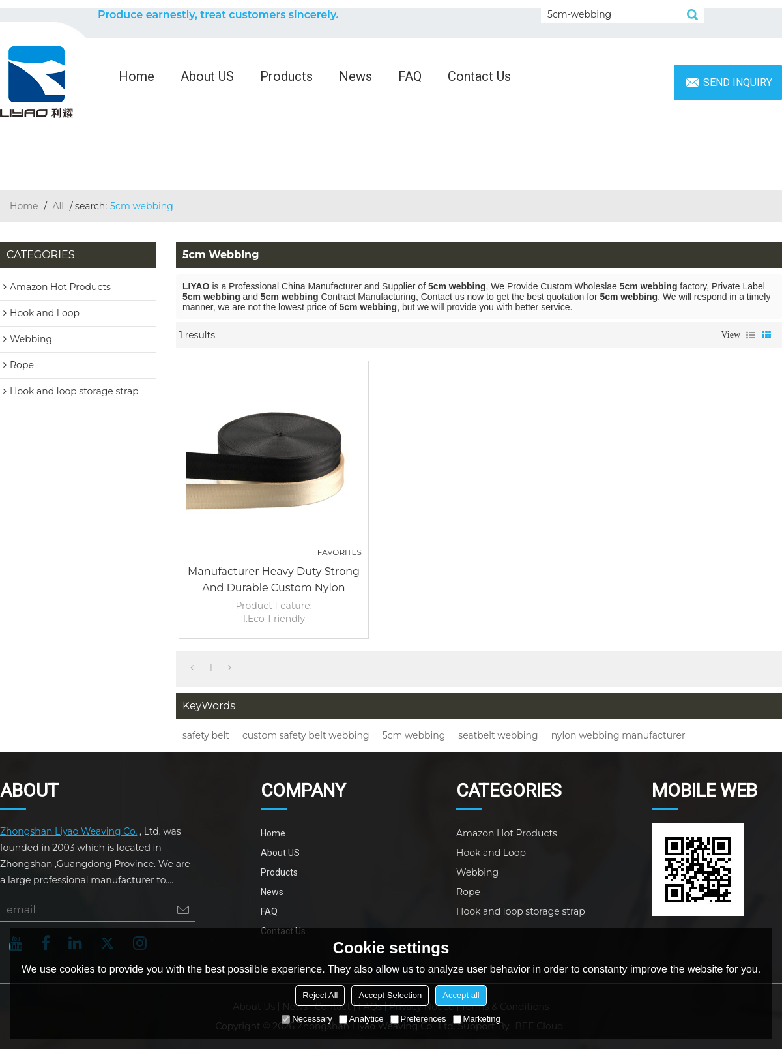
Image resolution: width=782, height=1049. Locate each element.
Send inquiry (737, 82)
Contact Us (479, 76)
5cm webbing (414, 735)
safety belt (205, 735)
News (355, 76)
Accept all (460, 995)
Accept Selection (390, 995)
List (751, 335)
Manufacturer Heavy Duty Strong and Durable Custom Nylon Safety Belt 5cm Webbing (274, 580)
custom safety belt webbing (305, 735)
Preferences (418, 1019)
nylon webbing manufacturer (618, 735)
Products (286, 76)
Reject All (320, 995)
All (59, 206)
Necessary (307, 1019)
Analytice (361, 1019)
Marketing (476, 1019)
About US (207, 76)
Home (136, 76)
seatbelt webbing (498, 735)
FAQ (410, 76)
